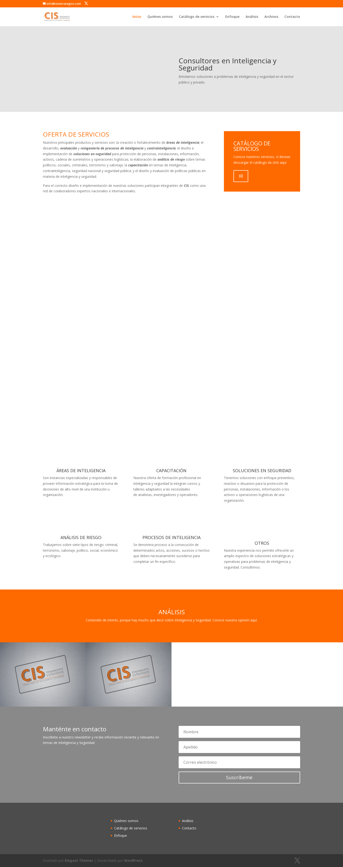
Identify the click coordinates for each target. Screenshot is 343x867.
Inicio (136, 17)
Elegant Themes (79, 860)
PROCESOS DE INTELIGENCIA (171, 537)
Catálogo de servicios (196, 17)
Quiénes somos (160, 17)
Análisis (252, 17)
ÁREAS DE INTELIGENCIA (81, 470)
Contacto (292, 17)
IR (241, 176)
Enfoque (232, 17)
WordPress (133, 860)
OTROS (262, 543)
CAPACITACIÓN (171, 470)
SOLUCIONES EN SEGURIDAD (262, 470)
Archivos (271, 17)
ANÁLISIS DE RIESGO (81, 537)
